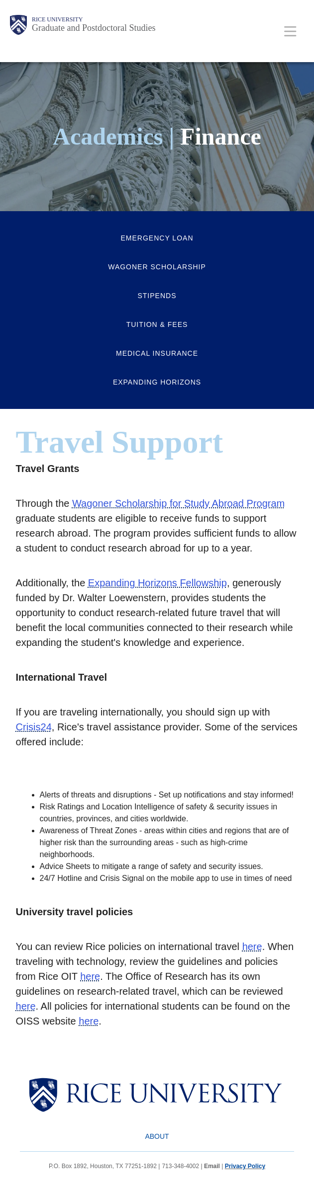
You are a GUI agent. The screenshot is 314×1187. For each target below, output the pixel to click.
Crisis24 (34, 726)
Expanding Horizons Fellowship (157, 582)
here (252, 946)
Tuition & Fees (157, 324)
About (157, 1136)
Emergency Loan (157, 238)
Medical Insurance (157, 353)
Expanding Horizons (157, 382)
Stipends (156, 296)
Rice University (57, 19)
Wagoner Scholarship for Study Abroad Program (178, 503)
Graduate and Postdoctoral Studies (93, 28)
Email (212, 1166)
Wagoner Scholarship (157, 267)
